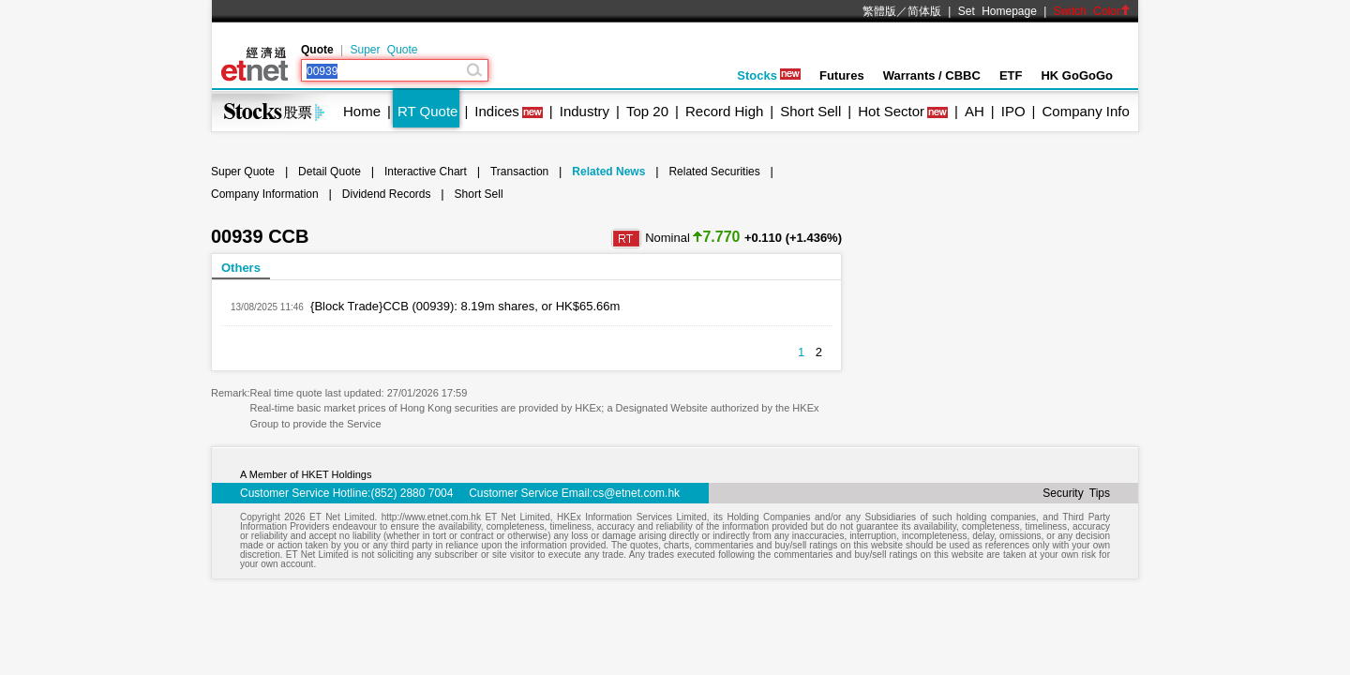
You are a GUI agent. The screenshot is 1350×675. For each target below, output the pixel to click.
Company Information (265, 194)
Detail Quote (329, 171)
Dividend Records (386, 194)
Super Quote (383, 49)
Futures (841, 75)
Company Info (1085, 111)
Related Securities (713, 171)
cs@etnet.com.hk (636, 493)
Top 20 (647, 111)
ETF (1011, 75)
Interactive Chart (425, 171)
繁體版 (879, 11)
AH (974, 111)
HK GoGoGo (1077, 75)
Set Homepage (997, 11)
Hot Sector (891, 111)
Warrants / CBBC (932, 75)
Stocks (769, 75)
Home (362, 111)
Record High (724, 111)
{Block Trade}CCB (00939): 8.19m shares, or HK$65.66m (465, 306)
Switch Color (1092, 11)
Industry (584, 111)
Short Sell (810, 111)
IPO (1013, 111)
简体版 (924, 11)
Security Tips (1076, 493)
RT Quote (428, 111)
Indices (496, 111)
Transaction (519, 171)
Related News (608, 171)
